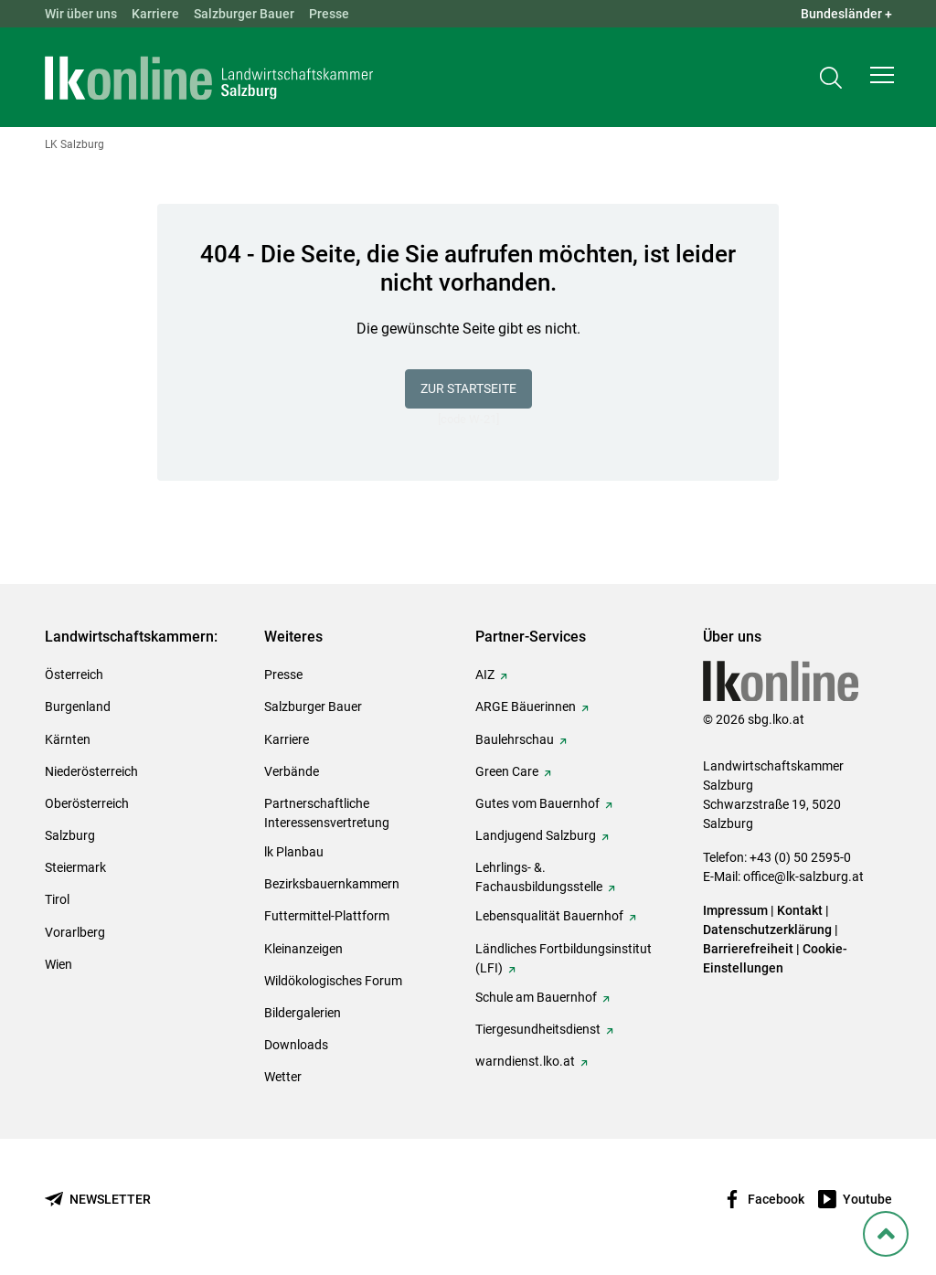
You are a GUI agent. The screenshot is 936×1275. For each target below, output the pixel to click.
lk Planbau (294, 852)
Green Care (506, 771)
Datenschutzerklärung (769, 929)
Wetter (283, 1076)
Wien (58, 964)
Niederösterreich (91, 771)
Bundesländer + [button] (846, 13)
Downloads (296, 1044)
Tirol (57, 899)
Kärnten (67, 739)
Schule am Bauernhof (536, 997)
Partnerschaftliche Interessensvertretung (326, 813)
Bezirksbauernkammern (331, 884)
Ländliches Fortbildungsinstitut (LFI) (563, 958)
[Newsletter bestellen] (98, 1199)
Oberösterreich (87, 803)
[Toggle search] (831, 79)
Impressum (735, 910)
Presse (329, 13)
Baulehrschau (514, 739)
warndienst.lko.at (525, 1061)
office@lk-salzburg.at (803, 876)
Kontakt (800, 910)
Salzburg (70, 835)
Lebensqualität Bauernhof (549, 915)
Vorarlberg (75, 932)
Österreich (74, 674)
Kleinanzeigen (303, 948)
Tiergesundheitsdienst (538, 1029)
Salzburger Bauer (244, 13)
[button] (882, 78)
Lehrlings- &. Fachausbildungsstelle (538, 877)
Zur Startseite (468, 388)
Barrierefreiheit (748, 948)
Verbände (291, 771)
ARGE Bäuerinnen (525, 706)
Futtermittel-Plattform (326, 915)
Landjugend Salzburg (535, 835)
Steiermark (75, 867)
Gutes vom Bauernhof (537, 803)
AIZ (485, 674)
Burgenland (78, 706)
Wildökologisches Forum (333, 980)
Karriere (155, 13)
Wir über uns (81, 13)
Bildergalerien (302, 1012)
